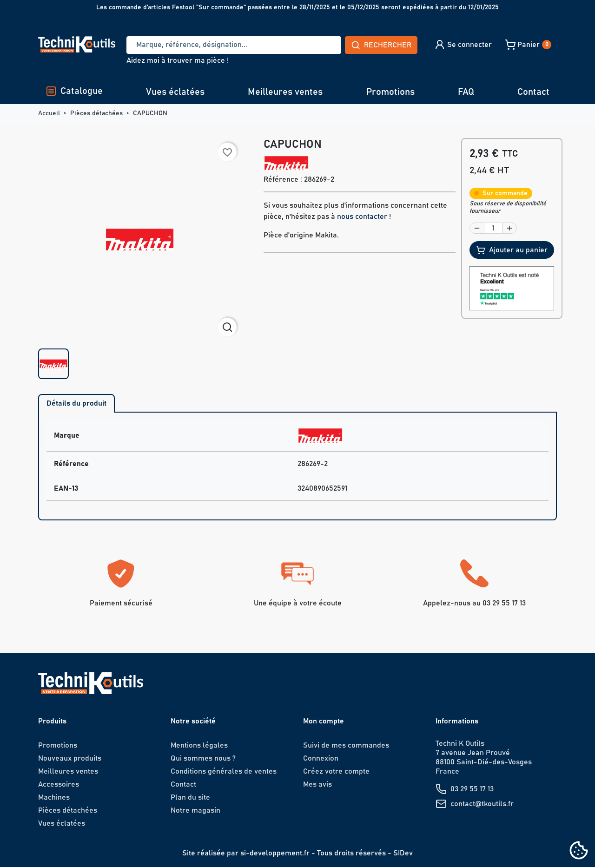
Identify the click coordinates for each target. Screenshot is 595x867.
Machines (54, 797)
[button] (463, 44)
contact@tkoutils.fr (482, 804)
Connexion (320, 758)
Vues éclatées (175, 92)
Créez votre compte (336, 771)
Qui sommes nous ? (203, 758)
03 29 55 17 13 (472, 789)
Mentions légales (199, 745)
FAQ (466, 92)
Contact (533, 92)
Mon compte (323, 721)
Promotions (390, 92)
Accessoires (58, 784)
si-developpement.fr (275, 853)
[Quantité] (493, 228)
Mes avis (317, 784)
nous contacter (362, 216)
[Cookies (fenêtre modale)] (578, 851)
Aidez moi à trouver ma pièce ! (177, 60)
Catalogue (74, 91)
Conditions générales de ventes (224, 771)
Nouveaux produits (69, 758)
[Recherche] (233, 45)
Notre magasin (195, 810)
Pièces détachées (67, 810)
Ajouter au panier (512, 250)
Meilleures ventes (285, 92)
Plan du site (190, 797)
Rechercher (381, 45)
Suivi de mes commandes (346, 745)
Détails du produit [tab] (76, 403)
